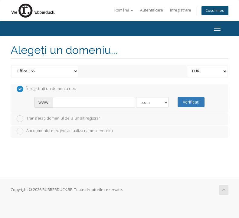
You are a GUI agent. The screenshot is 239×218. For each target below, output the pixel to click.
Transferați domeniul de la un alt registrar (58, 118)
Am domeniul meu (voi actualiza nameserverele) (65, 131)
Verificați (191, 102)
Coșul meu (214, 10)
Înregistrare (180, 10)
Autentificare (151, 10)
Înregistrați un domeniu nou (46, 89)
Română (123, 10)
